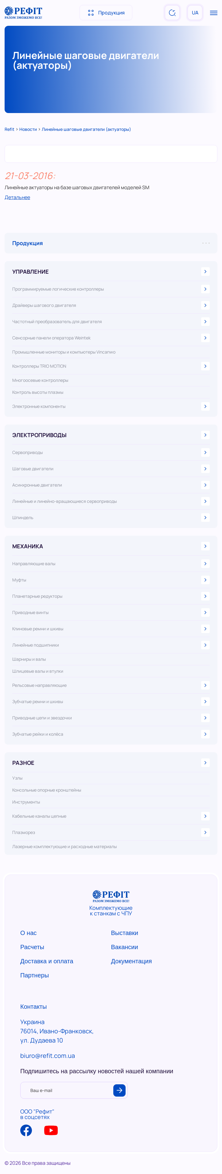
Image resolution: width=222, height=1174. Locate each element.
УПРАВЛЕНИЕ (111, 271)
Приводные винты (111, 612)
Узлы (17, 778)
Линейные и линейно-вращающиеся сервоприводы (111, 501)
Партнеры (34, 975)
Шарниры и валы (29, 659)
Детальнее (17, 197)
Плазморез (111, 832)
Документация (131, 961)
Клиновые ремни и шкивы (111, 628)
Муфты (111, 580)
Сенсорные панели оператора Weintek (111, 338)
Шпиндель (111, 517)
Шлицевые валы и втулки (37, 671)
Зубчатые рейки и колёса (111, 734)
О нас (28, 932)
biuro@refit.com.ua (47, 1055)
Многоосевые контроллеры (40, 380)
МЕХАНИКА (111, 546)
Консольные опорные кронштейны (46, 790)
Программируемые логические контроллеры (111, 289)
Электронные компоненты (111, 406)
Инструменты (26, 802)
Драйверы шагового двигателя (111, 305)
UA (195, 12)
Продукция (106, 13)
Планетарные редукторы (111, 596)
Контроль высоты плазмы (37, 392)
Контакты (33, 1006)
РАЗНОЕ (111, 762)
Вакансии (124, 947)
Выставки (124, 932)
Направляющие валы (111, 563)
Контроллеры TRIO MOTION (111, 366)
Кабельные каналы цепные (111, 816)
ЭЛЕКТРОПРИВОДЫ (111, 435)
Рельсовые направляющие (111, 685)
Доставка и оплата (46, 961)
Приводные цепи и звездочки (111, 718)
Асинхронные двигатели (111, 485)
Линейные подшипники (111, 645)
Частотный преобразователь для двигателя (111, 321)
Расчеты (32, 947)
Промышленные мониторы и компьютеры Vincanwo (63, 352)
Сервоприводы (111, 452)
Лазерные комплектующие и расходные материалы (64, 846)
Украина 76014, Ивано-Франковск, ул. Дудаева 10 (57, 1031)
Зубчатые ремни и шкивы (111, 701)
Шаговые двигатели (111, 468)
